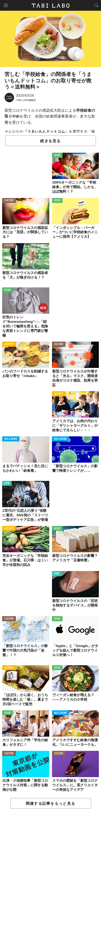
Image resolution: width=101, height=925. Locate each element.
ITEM (6, 483)
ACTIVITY (9, 344)
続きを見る (50, 141)
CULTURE (9, 200)
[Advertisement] (50, 867)
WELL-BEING (10, 439)
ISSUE (57, 155)
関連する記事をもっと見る (50, 803)
